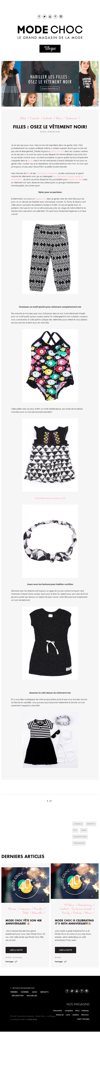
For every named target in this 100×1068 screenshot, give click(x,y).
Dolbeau (85, 1011)
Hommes (25, 992)
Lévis (68, 1015)
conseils (78, 824)
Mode (26, 912)
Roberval (60, 1015)
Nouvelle (37, 912)
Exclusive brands (82, 908)
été (28, 173)
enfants (91, 824)
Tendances (71, 118)
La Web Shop (31, 1019)
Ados (34, 992)
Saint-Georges (83, 1019)
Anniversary (85, 905)
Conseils (34, 118)
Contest (64, 908)
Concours (25, 908)
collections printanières (47, 173)
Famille (38, 908)
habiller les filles (75, 179)
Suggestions (80, 837)
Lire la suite (16, 950)
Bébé (23, 118)
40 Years (69, 905)
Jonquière (69, 1011)
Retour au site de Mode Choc (24, 988)
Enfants (47, 118)
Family (66, 912)
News (88, 912)
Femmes (14, 992)
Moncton (85, 1015)
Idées (59, 118)
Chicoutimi (57, 1011)
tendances (79, 843)
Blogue (50, 48)
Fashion (77, 912)
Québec (75, 1015)
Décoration (17, 996)
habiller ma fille (57, 151)
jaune (30, 160)
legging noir (40, 199)
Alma (77, 1011)
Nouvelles (32, 996)
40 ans (12, 908)
